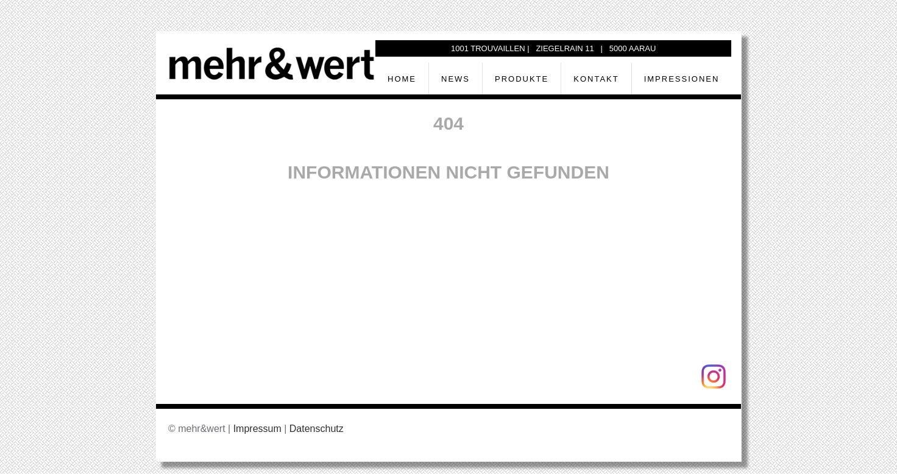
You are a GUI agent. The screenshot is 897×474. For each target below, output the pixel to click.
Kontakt (596, 78)
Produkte (521, 78)
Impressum (257, 428)
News (455, 78)
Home (402, 78)
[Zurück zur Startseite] (271, 62)
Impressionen (682, 78)
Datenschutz (316, 428)
